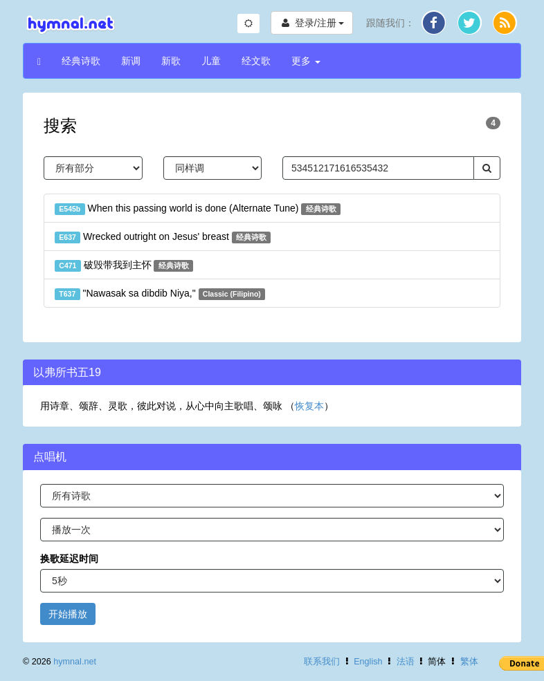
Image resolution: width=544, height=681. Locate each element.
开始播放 (67, 613)
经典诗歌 (81, 60)
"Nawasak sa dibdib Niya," (160, 294)
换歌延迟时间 (69, 558)
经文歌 (256, 60)
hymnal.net (74, 661)
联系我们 (322, 661)
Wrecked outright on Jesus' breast (163, 237)
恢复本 (309, 405)
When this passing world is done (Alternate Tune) (198, 209)
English (368, 661)
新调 (130, 60)
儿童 (211, 60)
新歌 (171, 60)
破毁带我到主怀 (124, 265)
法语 (406, 661)
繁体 (469, 661)
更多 (305, 60)
